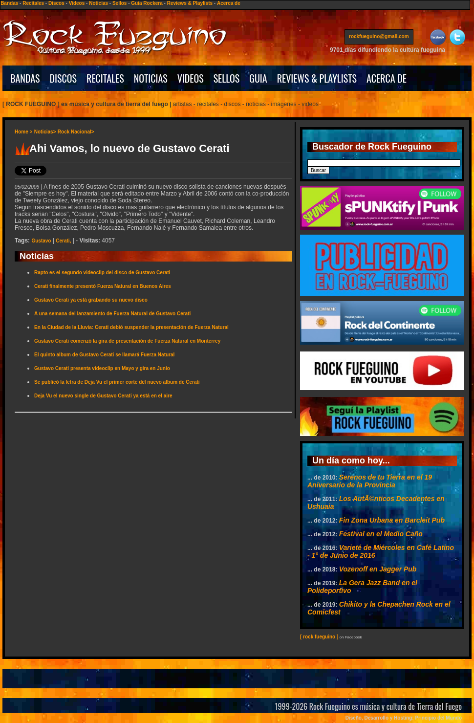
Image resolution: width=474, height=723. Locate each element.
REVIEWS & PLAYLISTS (317, 78)
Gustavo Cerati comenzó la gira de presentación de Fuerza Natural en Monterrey (127, 341)
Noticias (98, 3)
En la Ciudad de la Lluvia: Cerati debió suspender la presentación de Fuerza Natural (131, 327)
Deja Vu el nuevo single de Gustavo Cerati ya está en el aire (103, 395)
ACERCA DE (386, 78)
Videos (77, 3)
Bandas (9, 3)
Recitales (33, 3)
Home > (23, 131)
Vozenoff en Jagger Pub (378, 569)
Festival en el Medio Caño (381, 534)
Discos (56, 3)
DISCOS (63, 78)
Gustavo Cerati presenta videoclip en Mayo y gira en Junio (102, 368)
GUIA (258, 78)
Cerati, (63, 240)
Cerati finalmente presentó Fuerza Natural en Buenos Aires (102, 286)
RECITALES (105, 78)
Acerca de (228, 3)
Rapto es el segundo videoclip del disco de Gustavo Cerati (102, 272)
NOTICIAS (151, 78)
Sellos (119, 3)
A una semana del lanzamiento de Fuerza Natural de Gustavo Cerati (112, 313)
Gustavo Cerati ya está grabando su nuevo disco (91, 300)
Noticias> (45, 131)
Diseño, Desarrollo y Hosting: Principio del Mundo (403, 718)
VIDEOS (190, 78)
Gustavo (41, 240)
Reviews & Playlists (190, 3)
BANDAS (25, 78)
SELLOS (227, 78)
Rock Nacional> (76, 131)
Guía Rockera (146, 3)
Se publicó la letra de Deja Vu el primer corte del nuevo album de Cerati (117, 382)
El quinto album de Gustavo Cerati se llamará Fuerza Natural (104, 354)
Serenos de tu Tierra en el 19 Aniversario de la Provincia (369, 481)
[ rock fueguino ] (319, 636)
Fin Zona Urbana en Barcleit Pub (392, 520)
